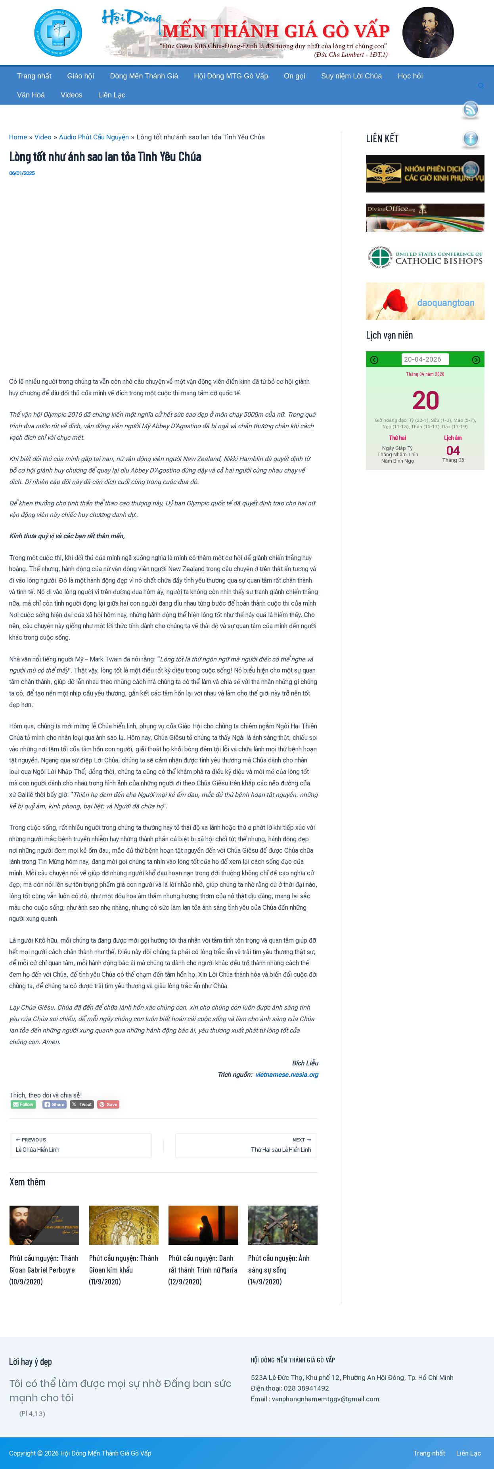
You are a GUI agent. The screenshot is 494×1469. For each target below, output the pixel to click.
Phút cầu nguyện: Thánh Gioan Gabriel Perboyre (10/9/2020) (44, 1285)
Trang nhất (437, 1453)
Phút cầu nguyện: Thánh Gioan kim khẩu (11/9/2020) (123, 1285)
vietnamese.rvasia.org (286, 1090)
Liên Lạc (472, 1453)
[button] (481, 94)
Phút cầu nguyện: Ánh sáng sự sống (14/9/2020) (279, 1285)
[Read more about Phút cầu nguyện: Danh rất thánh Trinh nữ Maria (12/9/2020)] (203, 1240)
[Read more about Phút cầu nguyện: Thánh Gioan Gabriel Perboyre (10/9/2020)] (44, 1240)
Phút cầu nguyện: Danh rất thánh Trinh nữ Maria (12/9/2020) (202, 1285)
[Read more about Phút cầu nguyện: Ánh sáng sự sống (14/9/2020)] (283, 1240)
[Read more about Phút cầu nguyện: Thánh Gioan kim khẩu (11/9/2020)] (124, 1240)
